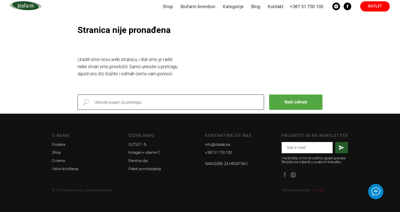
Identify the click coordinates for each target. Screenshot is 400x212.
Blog (255, 6)
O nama (58, 161)
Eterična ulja (138, 161)
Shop (167, 6)
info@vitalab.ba (217, 145)
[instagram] (293, 175)
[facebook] (285, 175)
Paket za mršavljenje (145, 169)
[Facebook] (347, 6)
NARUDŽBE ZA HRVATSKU (226, 164)
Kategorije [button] (233, 6)
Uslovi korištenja (65, 169)
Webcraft (318, 190)
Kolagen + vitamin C (144, 152)
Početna (58, 145)
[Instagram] (336, 6)
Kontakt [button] (275, 6)
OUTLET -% (137, 145)
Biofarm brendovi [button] (198, 6)
